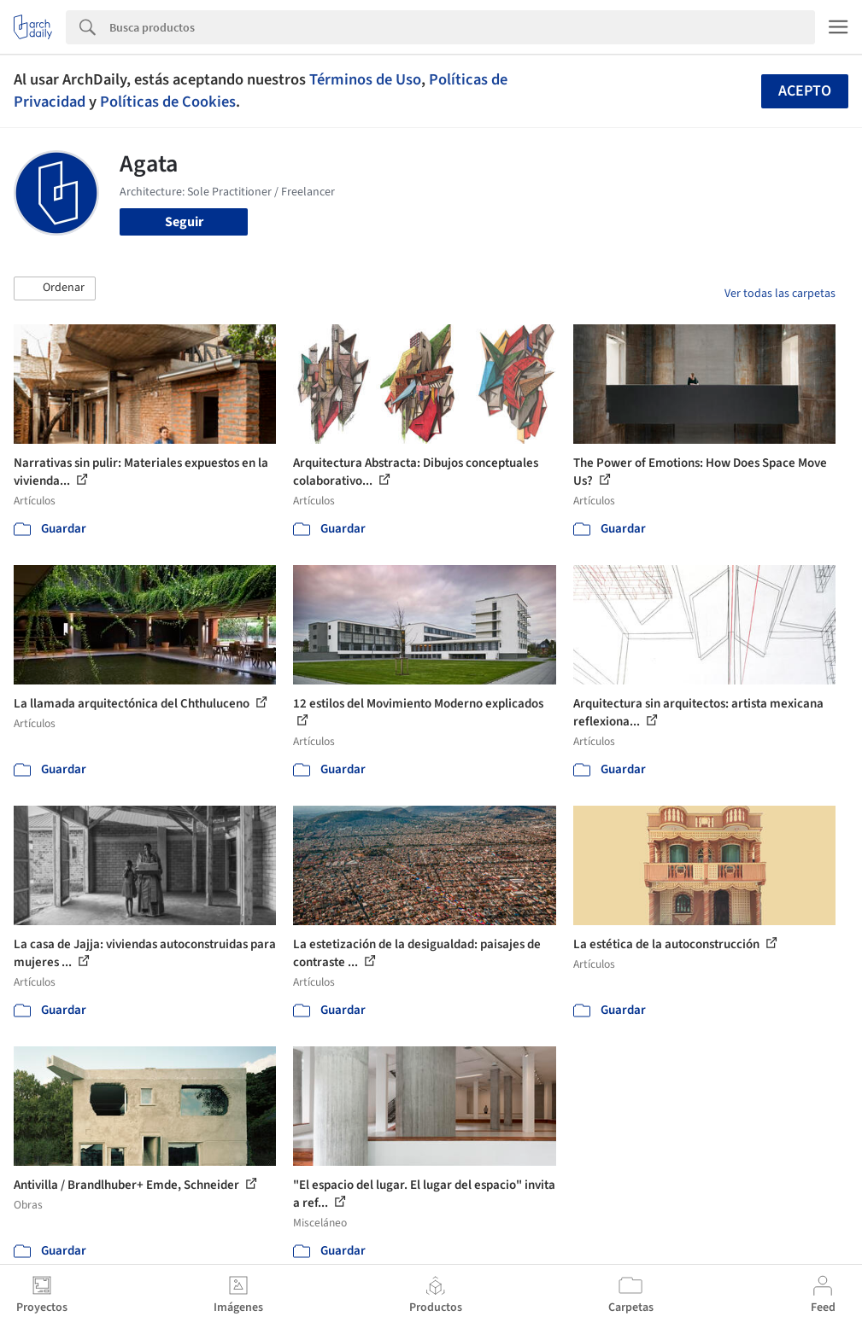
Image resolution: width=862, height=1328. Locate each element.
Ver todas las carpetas (780, 294)
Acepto (804, 91)
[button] (55, 288)
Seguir (184, 222)
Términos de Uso (365, 79)
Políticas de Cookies (168, 101)
